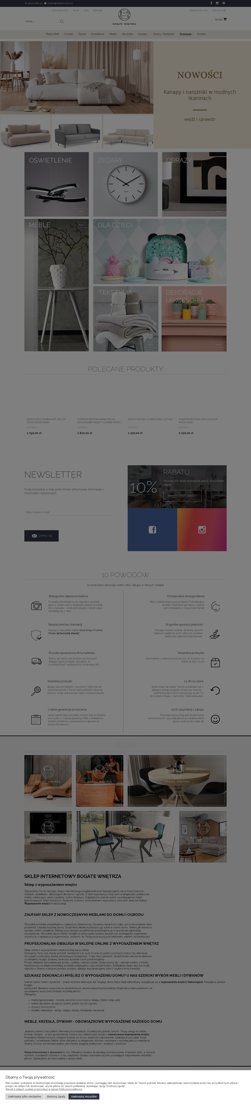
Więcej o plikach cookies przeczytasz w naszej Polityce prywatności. (44, 1089)
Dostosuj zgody (56, 1096)
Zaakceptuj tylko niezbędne (24, 1096)
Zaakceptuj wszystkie (84, 1096)
